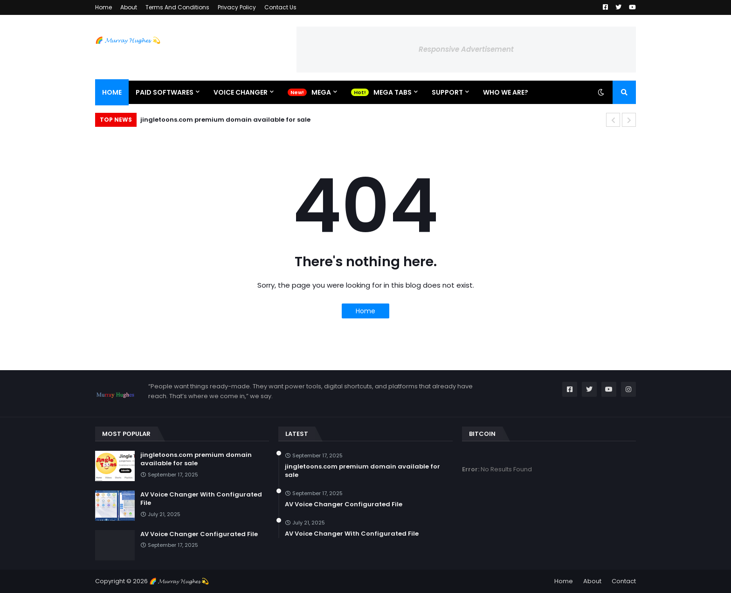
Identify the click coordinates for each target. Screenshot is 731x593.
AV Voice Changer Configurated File (199, 534)
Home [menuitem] (112, 92)
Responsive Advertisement (466, 49)
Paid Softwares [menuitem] (164, 92)
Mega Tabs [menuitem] (392, 92)
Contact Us (280, 7)
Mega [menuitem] (321, 92)
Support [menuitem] (447, 92)
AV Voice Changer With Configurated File (201, 498)
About (128, 7)
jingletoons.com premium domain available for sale (225, 119)
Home (103, 7)
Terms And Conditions (177, 7)
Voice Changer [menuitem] (241, 92)
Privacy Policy (237, 7)
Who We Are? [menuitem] (505, 92)
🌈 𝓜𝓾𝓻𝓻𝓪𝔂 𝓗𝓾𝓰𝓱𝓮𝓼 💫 (127, 40)
